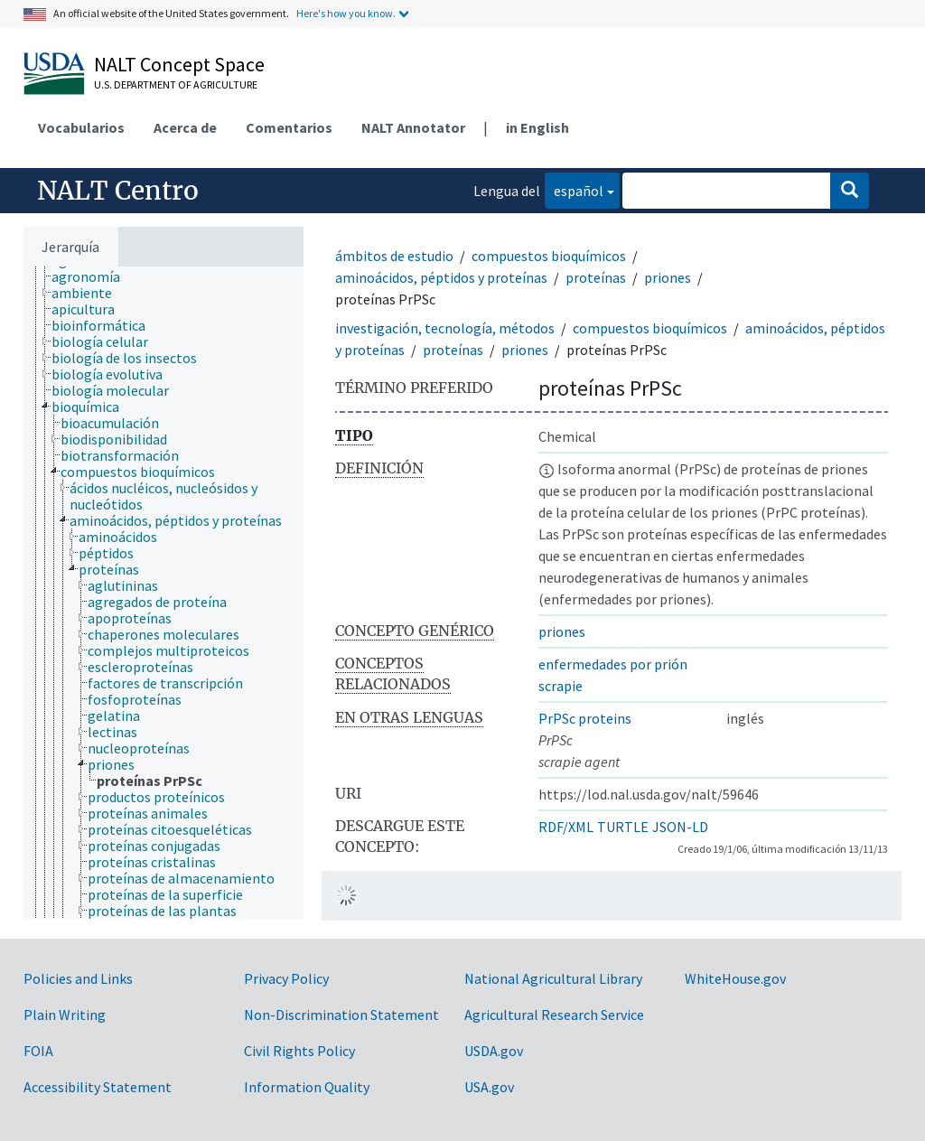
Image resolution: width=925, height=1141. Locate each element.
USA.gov (489, 1087)
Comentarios (289, 127)
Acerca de (185, 127)
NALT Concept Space (179, 64)
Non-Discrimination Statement (341, 1014)
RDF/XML (565, 827)
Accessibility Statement (97, 1087)
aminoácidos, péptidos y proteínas (441, 277)
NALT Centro (118, 190)
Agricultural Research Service (554, 1014)
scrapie (560, 686)
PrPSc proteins (584, 718)
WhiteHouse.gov (735, 978)
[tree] (163, 593)
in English (537, 127)
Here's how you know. (346, 13)
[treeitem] (93, 276)
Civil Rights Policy (299, 1051)
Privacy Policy (286, 978)
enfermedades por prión (612, 664)
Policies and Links (78, 978)
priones (667, 277)
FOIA (38, 1051)
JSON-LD (680, 827)
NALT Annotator (413, 127)
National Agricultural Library (553, 978)
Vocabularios (81, 127)
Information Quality (306, 1087)
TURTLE (623, 827)
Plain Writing (64, 1014)
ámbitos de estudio (394, 256)
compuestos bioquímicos (549, 256)
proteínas (595, 277)
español (574, 189)
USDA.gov (493, 1051)
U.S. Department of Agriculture (175, 84)
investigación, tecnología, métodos (445, 328)
